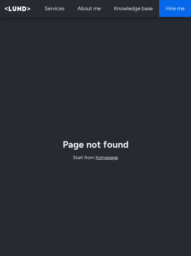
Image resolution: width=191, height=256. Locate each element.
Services (54, 8)
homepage (107, 157)
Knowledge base (133, 8)
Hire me (175, 8)
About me (89, 8)
